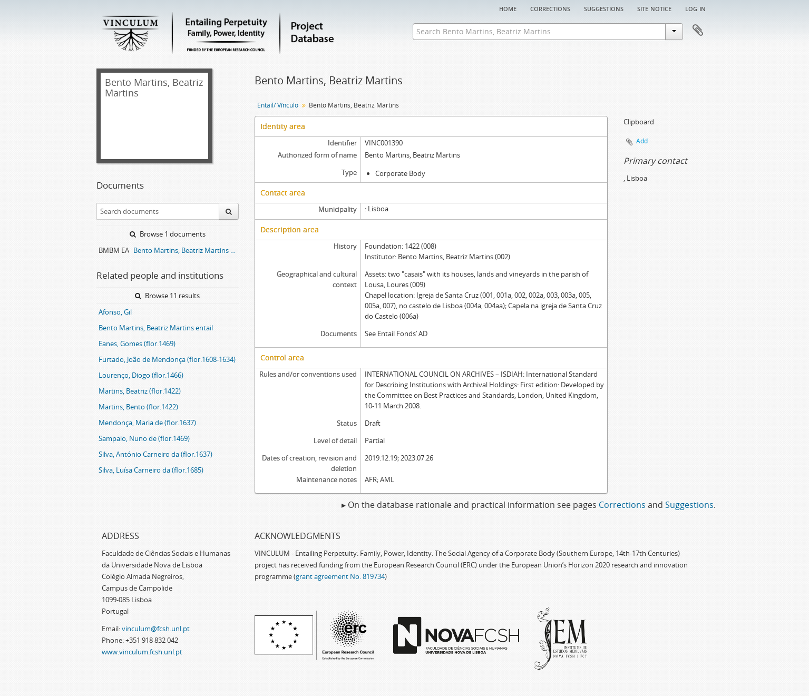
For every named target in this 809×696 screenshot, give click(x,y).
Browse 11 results (167, 295)
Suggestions (603, 8)
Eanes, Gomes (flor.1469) (137, 343)
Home (507, 8)
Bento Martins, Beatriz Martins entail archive (186, 250)
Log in (695, 8)
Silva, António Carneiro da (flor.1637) (155, 454)
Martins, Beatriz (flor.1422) (140, 391)
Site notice (654, 8)
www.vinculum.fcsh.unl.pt (142, 651)
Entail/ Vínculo (277, 105)
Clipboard (698, 30)
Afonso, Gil (115, 312)
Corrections (550, 8)
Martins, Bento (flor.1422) (138, 406)
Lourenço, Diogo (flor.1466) (141, 375)
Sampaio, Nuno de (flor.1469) (144, 438)
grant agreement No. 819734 (340, 576)
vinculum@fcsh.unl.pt (156, 628)
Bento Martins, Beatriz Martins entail (156, 327)
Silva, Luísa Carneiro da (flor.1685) (151, 470)
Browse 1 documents (168, 234)
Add (642, 140)
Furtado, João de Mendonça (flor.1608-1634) (167, 359)
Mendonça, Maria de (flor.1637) (147, 422)
